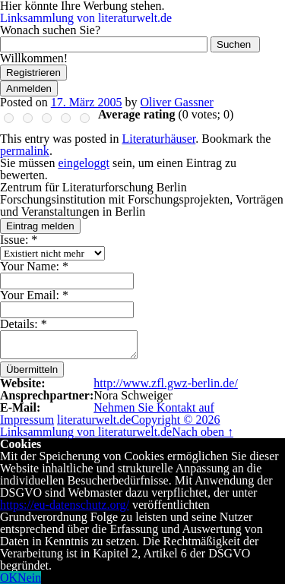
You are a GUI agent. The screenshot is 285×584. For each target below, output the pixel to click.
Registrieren (33, 72)
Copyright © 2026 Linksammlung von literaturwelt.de (110, 425)
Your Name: (34, 266)
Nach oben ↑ (202, 431)
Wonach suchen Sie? (50, 30)
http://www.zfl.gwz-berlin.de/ (165, 383)
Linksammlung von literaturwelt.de (86, 17)
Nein (29, 577)
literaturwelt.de (94, 419)
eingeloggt (83, 162)
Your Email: (34, 295)
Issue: (18, 239)
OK (8, 577)
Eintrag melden (40, 226)
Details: (23, 323)
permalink (24, 150)
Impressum (27, 419)
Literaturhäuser (158, 138)
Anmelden (29, 88)
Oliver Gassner (176, 102)
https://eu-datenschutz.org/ (64, 504)
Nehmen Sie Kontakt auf (153, 407)
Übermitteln (32, 369)
